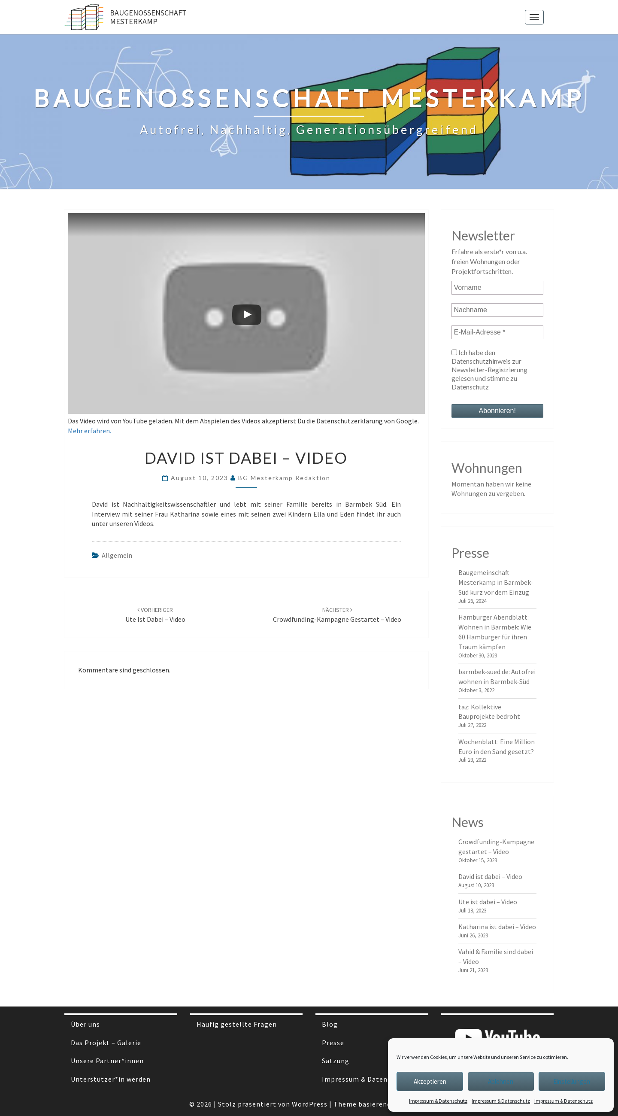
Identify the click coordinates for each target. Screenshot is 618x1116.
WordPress (309, 1104)
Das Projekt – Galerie (106, 1042)
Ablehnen (500, 1081)
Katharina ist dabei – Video (497, 926)
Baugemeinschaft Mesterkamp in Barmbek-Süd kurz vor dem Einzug (495, 582)
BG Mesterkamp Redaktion (284, 477)
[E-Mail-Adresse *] (497, 332)
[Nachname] (497, 310)
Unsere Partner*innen (107, 1060)
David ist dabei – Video (490, 876)
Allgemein (117, 555)
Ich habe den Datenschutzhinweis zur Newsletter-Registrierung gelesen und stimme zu (489, 369)
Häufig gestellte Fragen (237, 1024)
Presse (333, 1042)
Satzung (335, 1060)
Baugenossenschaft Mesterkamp (148, 17)
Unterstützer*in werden (111, 1079)
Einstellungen (571, 1081)
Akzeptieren (430, 1081)
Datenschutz (470, 387)
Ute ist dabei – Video (487, 901)
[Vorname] (497, 288)
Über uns (85, 1024)
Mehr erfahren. (89, 430)
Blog (330, 1024)
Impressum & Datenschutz (438, 1101)
